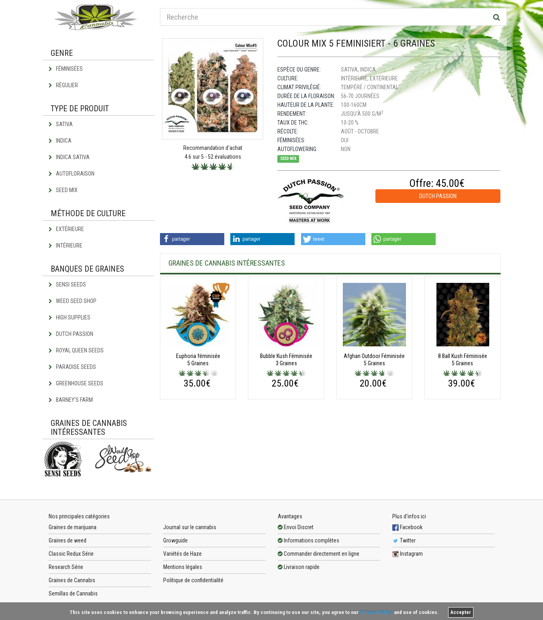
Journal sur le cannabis (189, 527)
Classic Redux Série (71, 553)
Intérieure (65, 245)
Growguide (175, 540)
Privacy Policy (376, 612)
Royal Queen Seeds (76, 350)
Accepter (461, 612)
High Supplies (69, 317)
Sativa (61, 124)
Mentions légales (182, 567)
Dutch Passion (71, 334)
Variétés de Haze (182, 553)
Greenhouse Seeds (76, 383)
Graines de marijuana (72, 527)
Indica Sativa (69, 157)
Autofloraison (71, 173)
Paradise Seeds (72, 367)
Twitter (404, 540)
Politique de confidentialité (193, 580)
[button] (192, 239)
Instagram (407, 553)
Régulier (63, 85)
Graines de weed (67, 540)
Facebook (407, 527)
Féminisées (66, 68)
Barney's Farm (71, 400)
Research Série (66, 567)
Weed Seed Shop (72, 301)
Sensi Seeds (67, 284)
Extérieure (66, 229)
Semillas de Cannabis (73, 593)
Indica (60, 140)
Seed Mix (63, 190)
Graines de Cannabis (72, 580)
